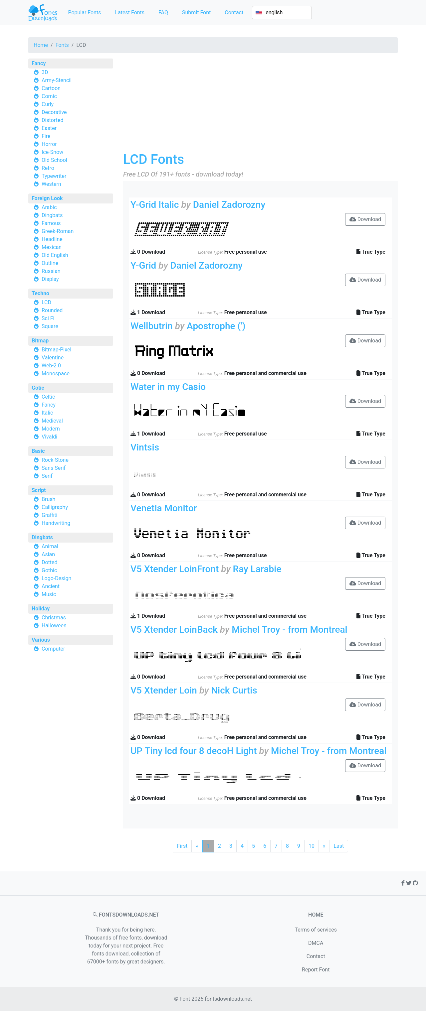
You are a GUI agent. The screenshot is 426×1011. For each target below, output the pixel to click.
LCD (46, 302)
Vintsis (144, 447)
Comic (49, 96)
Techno (40, 293)
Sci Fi (48, 318)
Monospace (56, 373)
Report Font (315, 969)
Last (338, 846)
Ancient (51, 586)
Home (41, 45)
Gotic (38, 388)
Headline (52, 239)
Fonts (62, 45)
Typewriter (54, 176)
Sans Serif (54, 468)
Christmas (54, 617)
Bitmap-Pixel (56, 349)
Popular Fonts (84, 12)
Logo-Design (56, 578)
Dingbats (52, 215)
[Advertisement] (260, 105)
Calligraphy (55, 507)
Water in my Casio (168, 386)
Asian (48, 554)
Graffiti (50, 515)
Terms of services (316, 930)
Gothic (49, 570)
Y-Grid (143, 265)
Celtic (48, 397)
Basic (38, 451)
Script (39, 490)
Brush (48, 499)
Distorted (52, 120)
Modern (51, 429)
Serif (47, 476)
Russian (51, 271)
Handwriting (56, 523)
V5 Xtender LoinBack (174, 629)
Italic (47, 413)
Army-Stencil (57, 80)
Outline (50, 263)
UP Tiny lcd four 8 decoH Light (193, 750)
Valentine (53, 357)
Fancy (39, 63)
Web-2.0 (51, 365)
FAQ (163, 12)
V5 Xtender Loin (163, 690)
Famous (51, 223)
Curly (48, 104)
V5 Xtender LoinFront (174, 569)
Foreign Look (47, 198)
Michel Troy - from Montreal (289, 629)
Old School (54, 160)
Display (50, 279)
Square (50, 326)
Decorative (54, 112)
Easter (49, 128)
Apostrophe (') (216, 325)
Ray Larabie (257, 569)
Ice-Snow (52, 152)
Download (365, 219)
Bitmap (40, 340)
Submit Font (196, 12)
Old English (55, 255)
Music (49, 594)
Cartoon (51, 88)
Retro (48, 168)
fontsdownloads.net (228, 999)
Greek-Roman (58, 231)
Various (41, 640)
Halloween (54, 625)
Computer (53, 649)
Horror (49, 144)
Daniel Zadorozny (229, 204)
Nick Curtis (234, 690)
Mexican (52, 247)
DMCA (315, 943)
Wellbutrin (151, 325)
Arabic (49, 207)
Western (51, 184)
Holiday (41, 608)
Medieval (52, 421)
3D (45, 72)
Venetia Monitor (163, 508)
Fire (46, 136)
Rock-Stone (55, 460)
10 (312, 846)
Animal (50, 546)
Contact (234, 12)
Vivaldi (49, 437)
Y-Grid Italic (154, 204)
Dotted (50, 562)
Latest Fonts (129, 12)
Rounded (52, 310)
